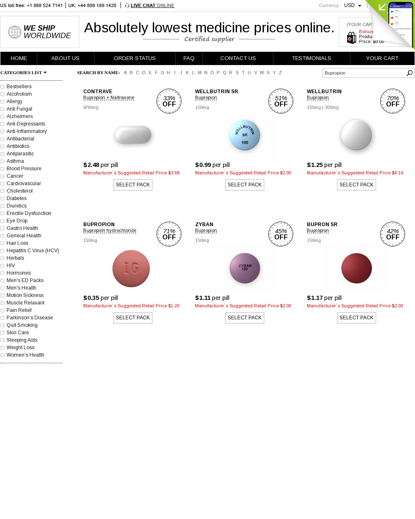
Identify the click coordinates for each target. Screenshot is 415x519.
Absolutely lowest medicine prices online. (209, 27)
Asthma (15, 161)
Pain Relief (19, 310)
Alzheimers (20, 116)
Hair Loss (17, 243)
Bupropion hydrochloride (109, 230)
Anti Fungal (19, 109)
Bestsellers (19, 86)
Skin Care (18, 333)
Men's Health (21, 288)
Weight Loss (20, 347)
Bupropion (206, 97)
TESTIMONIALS (311, 58)
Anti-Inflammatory (27, 131)
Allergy (14, 101)
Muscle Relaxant (25, 303)
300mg (332, 107)
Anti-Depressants (26, 124)
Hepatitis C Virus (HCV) (33, 250)
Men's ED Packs (25, 280)
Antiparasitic (20, 154)
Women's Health (25, 355)
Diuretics (17, 206)
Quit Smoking (22, 325)
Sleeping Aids (22, 340)
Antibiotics (18, 146)
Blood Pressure (24, 168)
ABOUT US (65, 58)
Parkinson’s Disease (30, 318)
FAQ (189, 58)
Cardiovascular (24, 183)
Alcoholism (19, 94)
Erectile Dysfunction (29, 213)
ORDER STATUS (135, 58)
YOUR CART (382, 58)
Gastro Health (22, 228)
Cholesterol (20, 191)
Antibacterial (20, 139)
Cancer (15, 176)
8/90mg (91, 107)
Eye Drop (17, 221)
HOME (19, 58)
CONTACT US (238, 58)
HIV (11, 265)
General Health (24, 236)
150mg (202, 107)
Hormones (19, 273)
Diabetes (17, 198)
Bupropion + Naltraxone (108, 97)
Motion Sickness (25, 295)
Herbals (15, 258)
